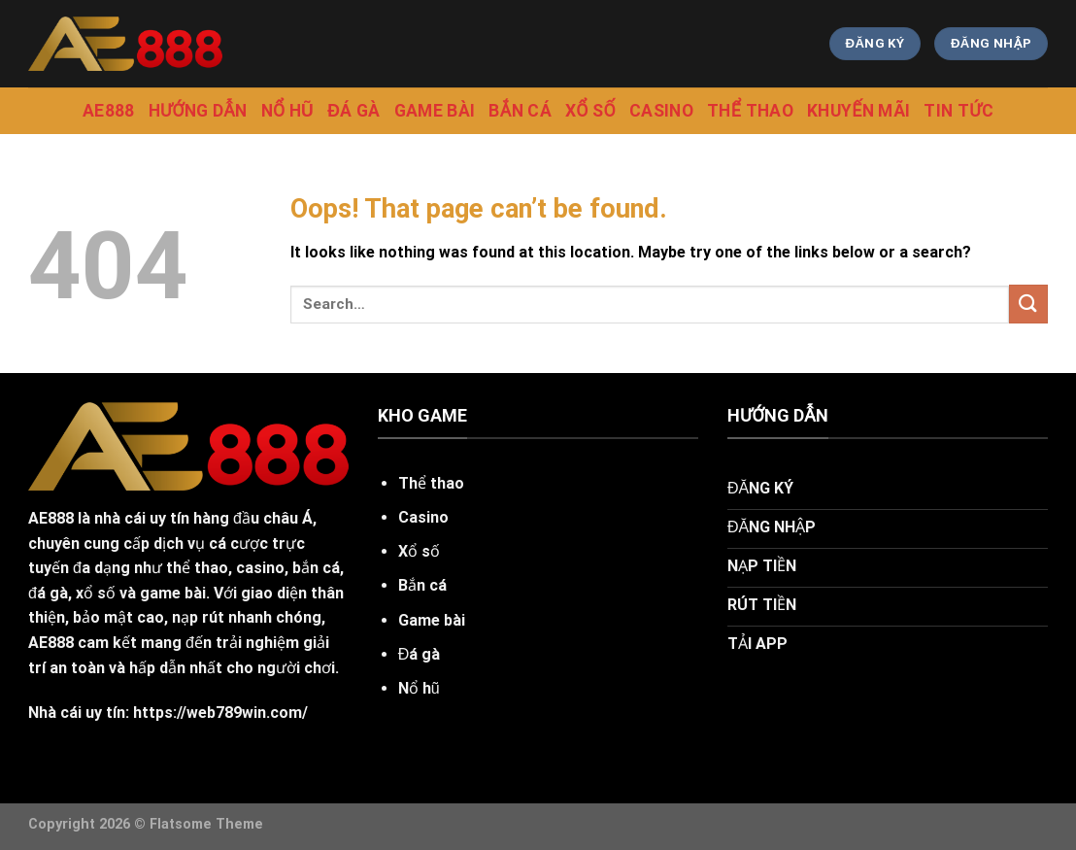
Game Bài (435, 110)
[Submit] (1028, 304)
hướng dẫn (198, 110)
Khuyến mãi (859, 110)
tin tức (958, 110)
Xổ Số (590, 110)
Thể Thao (750, 110)
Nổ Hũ (288, 110)
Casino (661, 110)
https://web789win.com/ (220, 712)
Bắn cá (520, 110)
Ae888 (109, 110)
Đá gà (353, 110)
